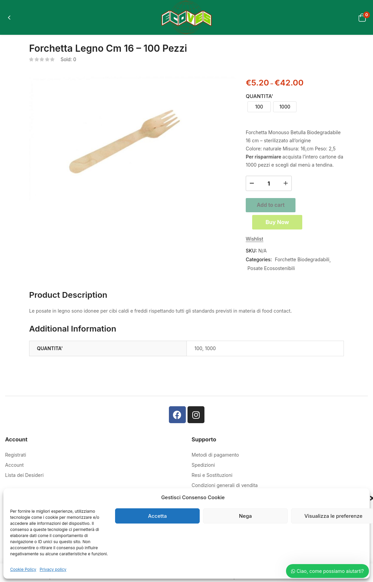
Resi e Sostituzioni (212, 478)
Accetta (157, 516)
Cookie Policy (23, 569)
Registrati (15, 457)
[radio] (259, 106)
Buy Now (294, 224)
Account (14, 467)
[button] (362, 17)
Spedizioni (203, 467)
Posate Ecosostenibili (271, 271)
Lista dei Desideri (24, 478)
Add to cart (294, 204)
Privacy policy (53, 569)
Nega (245, 516)
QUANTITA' (259, 96)
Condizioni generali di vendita (225, 488)
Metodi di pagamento (215, 457)
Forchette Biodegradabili (302, 262)
